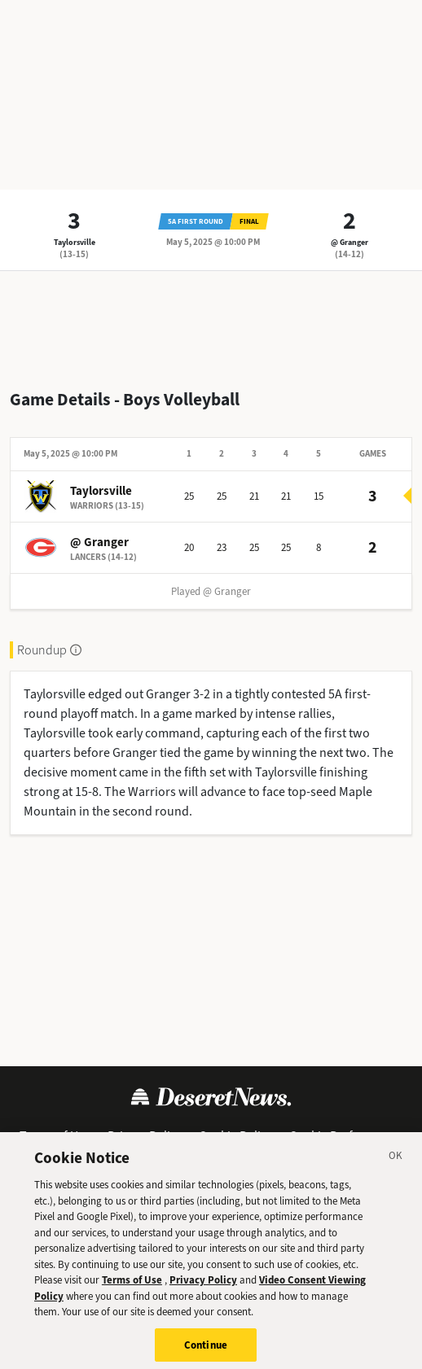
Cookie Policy (235, 1135)
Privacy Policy (145, 1135)
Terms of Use (55, 1135)
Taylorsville (74, 242)
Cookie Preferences (342, 1135)
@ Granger (349, 242)
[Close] (396, 1166)
